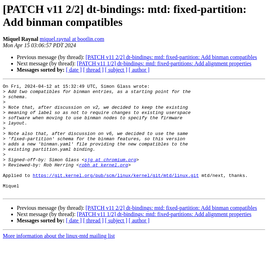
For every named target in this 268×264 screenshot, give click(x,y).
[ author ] (139, 70)
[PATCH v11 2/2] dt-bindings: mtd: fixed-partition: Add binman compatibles (171, 57)
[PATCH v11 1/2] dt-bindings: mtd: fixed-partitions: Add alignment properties (164, 63)
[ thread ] (93, 70)
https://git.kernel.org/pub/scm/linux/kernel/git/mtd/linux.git (116, 194)
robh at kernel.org (103, 181)
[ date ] (74, 70)
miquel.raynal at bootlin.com (72, 39)
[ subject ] (116, 70)
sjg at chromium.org (110, 175)
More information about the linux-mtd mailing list (59, 258)
